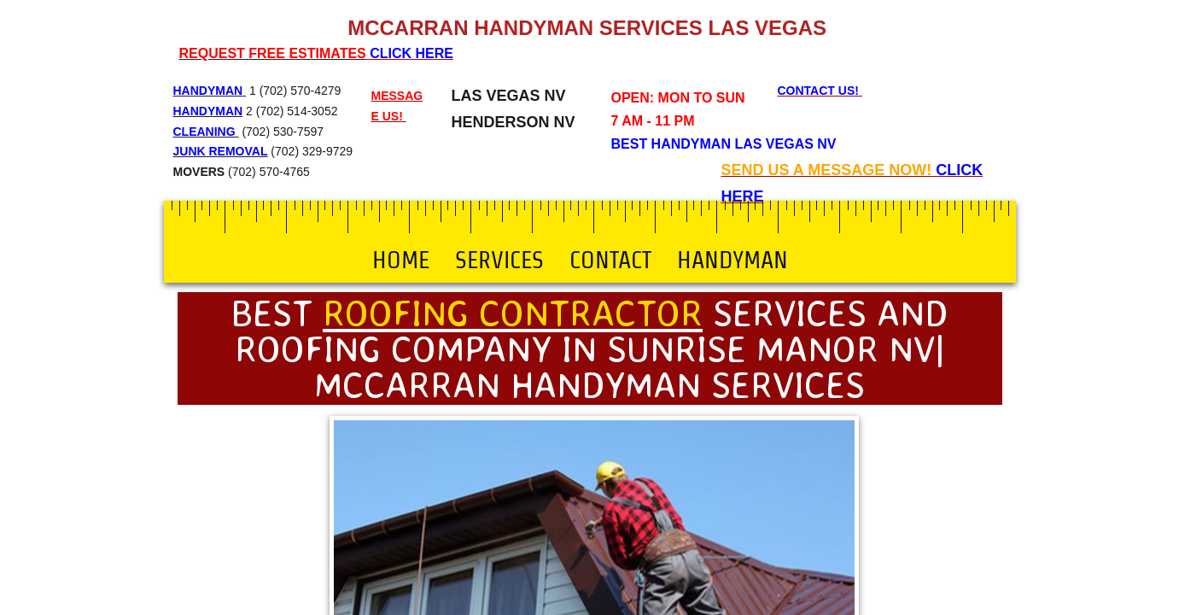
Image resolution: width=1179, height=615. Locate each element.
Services (499, 259)
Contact (610, 259)
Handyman (732, 259)
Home (400, 259)
